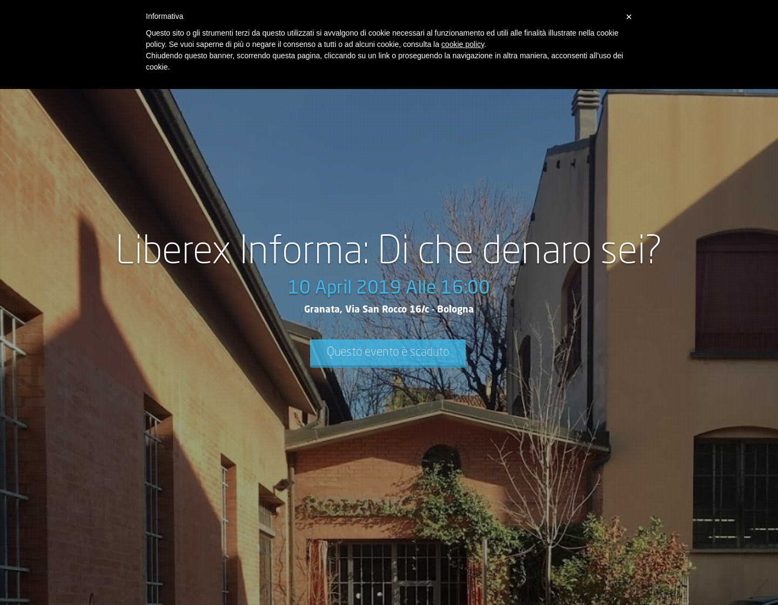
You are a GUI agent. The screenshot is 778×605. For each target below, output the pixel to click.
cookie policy (462, 44)
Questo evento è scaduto (388, 352)
